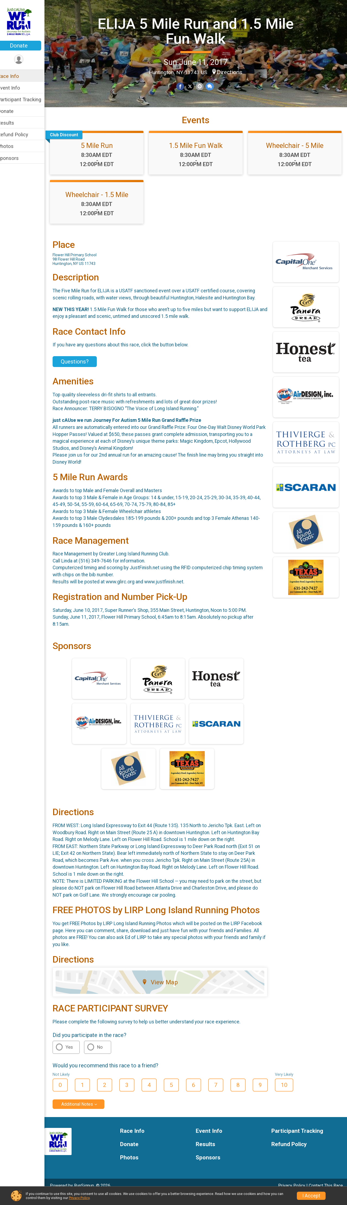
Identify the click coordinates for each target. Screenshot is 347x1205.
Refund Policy (19, 134)
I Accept (311, 1195)
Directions (233, 72)
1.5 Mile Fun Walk (199, 155)
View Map (164, 991)
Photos (12, 146)
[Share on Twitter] (193, 86)
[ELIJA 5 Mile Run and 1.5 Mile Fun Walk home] (25, 21)
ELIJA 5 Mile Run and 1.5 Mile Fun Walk (199, 31)
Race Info (15, 76)
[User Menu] (26, 60)
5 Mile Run (102, 155)
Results (12, 123)
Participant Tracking (26, 99)
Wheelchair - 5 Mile (296, 155)
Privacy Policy (79, 1198)
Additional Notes (84, 1113)
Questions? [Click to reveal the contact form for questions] (82, 371)
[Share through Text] (212, 86)
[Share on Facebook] (184, 86)
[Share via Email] (203, 86)
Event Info (15, 88)
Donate (26, 45)
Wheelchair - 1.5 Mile (102, 204)
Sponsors (15, 158)
